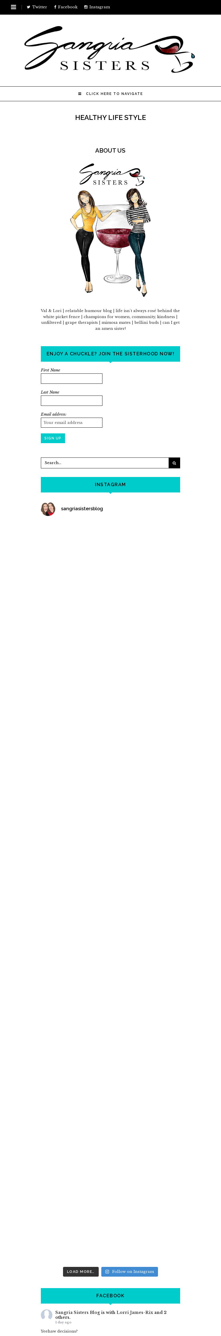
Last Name (50, 392)
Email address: (53, 414)
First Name (50, 370)
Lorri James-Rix (135, 1312)
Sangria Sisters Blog (77, 1312)
